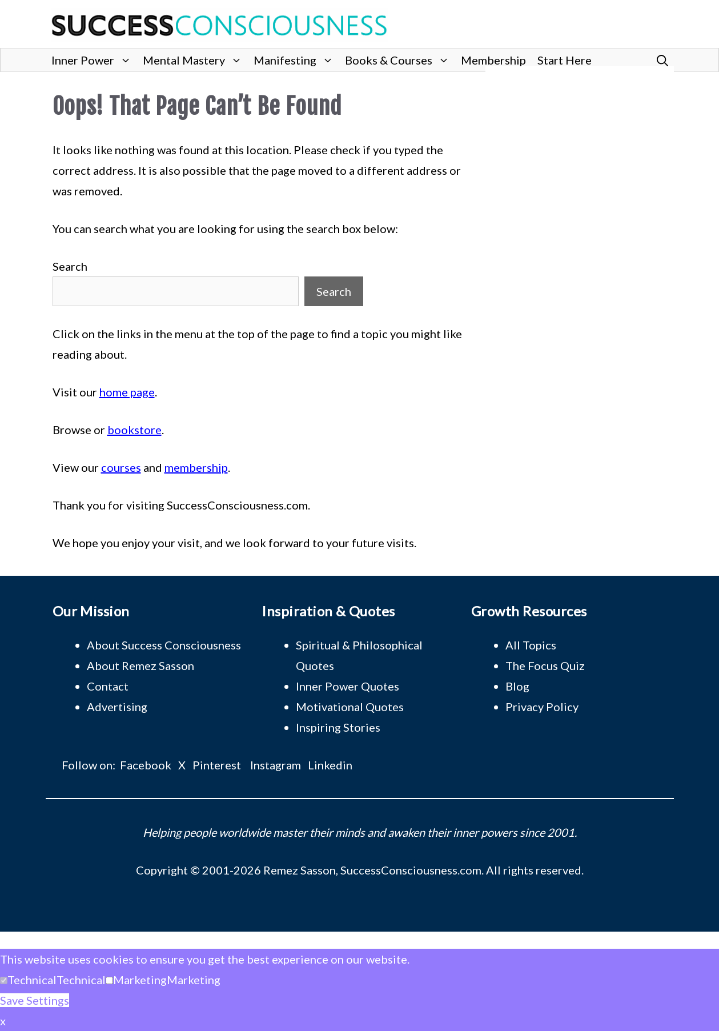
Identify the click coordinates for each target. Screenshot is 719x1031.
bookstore (134, 429)
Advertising (117, 706)
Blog (517, 686)
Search (70, 266)
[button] (662, 60)
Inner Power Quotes (347, 686)
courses (121, 467)
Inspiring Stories (338, 727)
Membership (493, 60)
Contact (107, 686)
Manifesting (296, 60)
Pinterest (216, 765)
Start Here (564, 60)
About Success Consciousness (164, 645)
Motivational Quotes (350, 706)
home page (127, 392)
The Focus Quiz (545, 665)
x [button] (3, 1021)
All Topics (530, 645)
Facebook (145, 765)
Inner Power (94, 60)
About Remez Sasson (140, 665)
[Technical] (3, 980)
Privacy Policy (542, 706)
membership (196, 467)
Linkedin (330, 765)
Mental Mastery (195, 60)
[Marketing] (109, 980)
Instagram (275, 765)
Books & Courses (400, 60)
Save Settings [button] (34, 1000)
